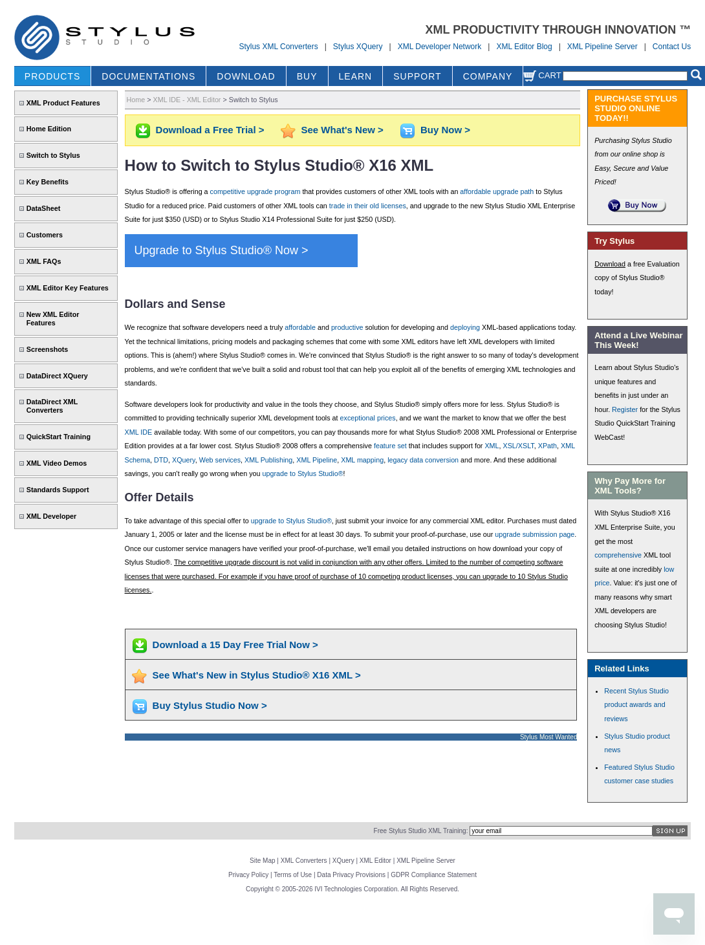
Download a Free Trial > (210, 129)
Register (625, 409)
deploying (465, 327)
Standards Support (58, 490)
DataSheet (44, 208)
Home (136, 99)
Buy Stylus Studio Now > (210, 705)
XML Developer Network (440, 46)
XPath (547, 446)
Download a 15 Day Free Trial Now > (235, 644)
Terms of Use (293, 874)
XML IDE (139, 432)
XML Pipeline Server (602, 46)
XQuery (183, 460)
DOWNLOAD (246, 76)
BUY (307, 76)
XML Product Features (63, 103)
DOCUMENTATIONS (148, 76)
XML (491, 446)
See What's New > (342, 129)
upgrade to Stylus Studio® (303, 473)
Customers (45, 235)
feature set (390, 446)
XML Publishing (268, 460)
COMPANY (488, 76)
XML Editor (375, 860)
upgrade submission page (534, 534)
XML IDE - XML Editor (187, 99)
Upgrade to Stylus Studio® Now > (222, 250)
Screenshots (48, 349)
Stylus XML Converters (278, 46)
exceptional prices (368, 418)
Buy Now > (445, 129)
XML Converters (304, 860)
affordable (300, 327)
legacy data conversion (423, 460)
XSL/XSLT (518, 446)
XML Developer (51, 516)
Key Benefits (48, 182)
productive (347, 327)
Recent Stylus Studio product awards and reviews (636, 704)
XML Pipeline (316, 460)
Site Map (262, 860)
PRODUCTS (53, 76)
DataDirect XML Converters (52, 406)
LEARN (356, 76)
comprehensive (618, 555)
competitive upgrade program (255, 191)
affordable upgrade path (497, 191)
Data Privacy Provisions (351, 874)
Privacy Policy (248, 874)
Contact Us (672, 46)
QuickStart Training (59, 436)
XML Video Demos (57, 463)
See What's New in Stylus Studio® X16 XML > (257, 674)
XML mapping (362, 460)
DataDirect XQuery (57, 376)
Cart (542, 75)
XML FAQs (44, 261)
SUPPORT (417, 76)
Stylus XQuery (358, 46)
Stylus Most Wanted (549, 737)
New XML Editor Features (53, 318)
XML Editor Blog (524, 46)
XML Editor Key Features (68, 288)
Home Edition (49, 129)
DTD (161, 460)
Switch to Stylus (53, 155)
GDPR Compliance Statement (434, 874)
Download (609, 264)
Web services (220, 460)
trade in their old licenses (367, 206)
